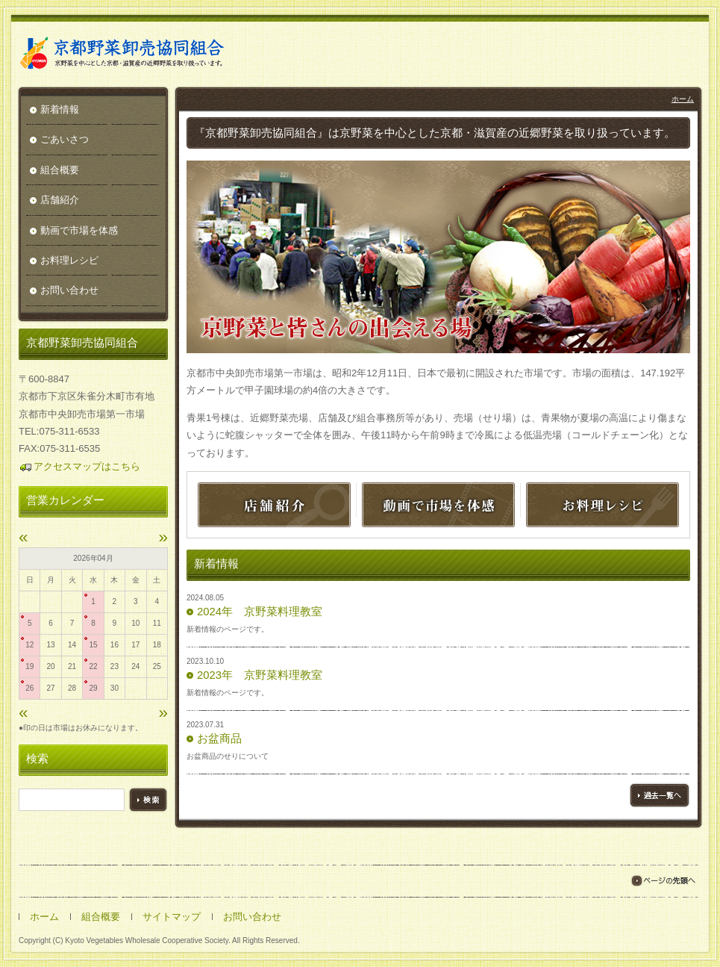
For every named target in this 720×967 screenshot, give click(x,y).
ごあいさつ (64, 139)
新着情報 (59, 109)
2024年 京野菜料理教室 (259, 612)
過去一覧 (659, 795)
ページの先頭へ (662, 880)
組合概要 (59, 169)
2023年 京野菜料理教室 (259, 675)
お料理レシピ (69, 260)
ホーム (683, 99)
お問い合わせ (69, 290)
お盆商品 (219, 738)
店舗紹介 (59, 199)
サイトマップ (172, 916)
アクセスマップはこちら (79, 466)
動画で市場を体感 (79, 230)
